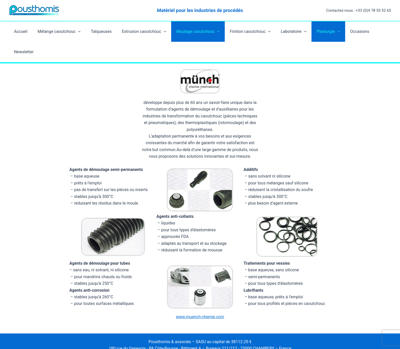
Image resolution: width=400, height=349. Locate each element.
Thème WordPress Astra (222, 336)
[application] (78, 31)
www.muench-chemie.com (200, 276)
